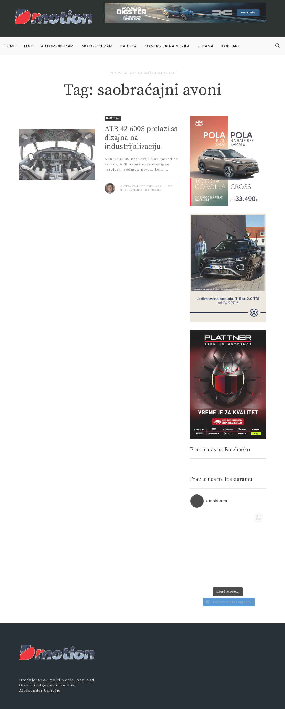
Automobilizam (57, 46)
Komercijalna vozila (167, 46)
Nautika (128, 46)
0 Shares (153, 190)
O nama (206, 46)
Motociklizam (97, 46)
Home (9, 46)
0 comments (131, 190)
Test (28, 46)
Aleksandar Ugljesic (136, 186)
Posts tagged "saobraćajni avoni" (143, 73)
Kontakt (230, 46)
